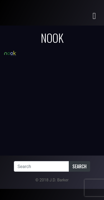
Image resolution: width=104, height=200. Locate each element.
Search (79, 166)
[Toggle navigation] (94, 15)
